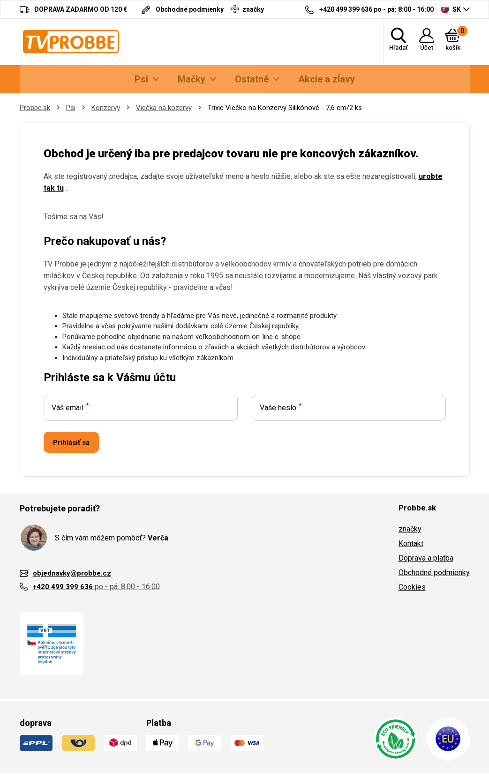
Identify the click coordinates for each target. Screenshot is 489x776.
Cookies (412, 587)
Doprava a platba (426, 558)
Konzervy (105, 107)
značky (410, 529)
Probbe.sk (35, 107)
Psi (70, 107)
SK (451, 9)
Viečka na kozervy (164, 107)
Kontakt (411, 543)
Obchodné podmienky (434, 572)
